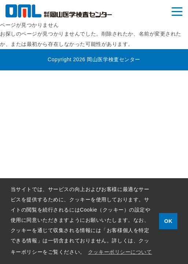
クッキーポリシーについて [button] (120, 252)
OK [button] (168, 221)
